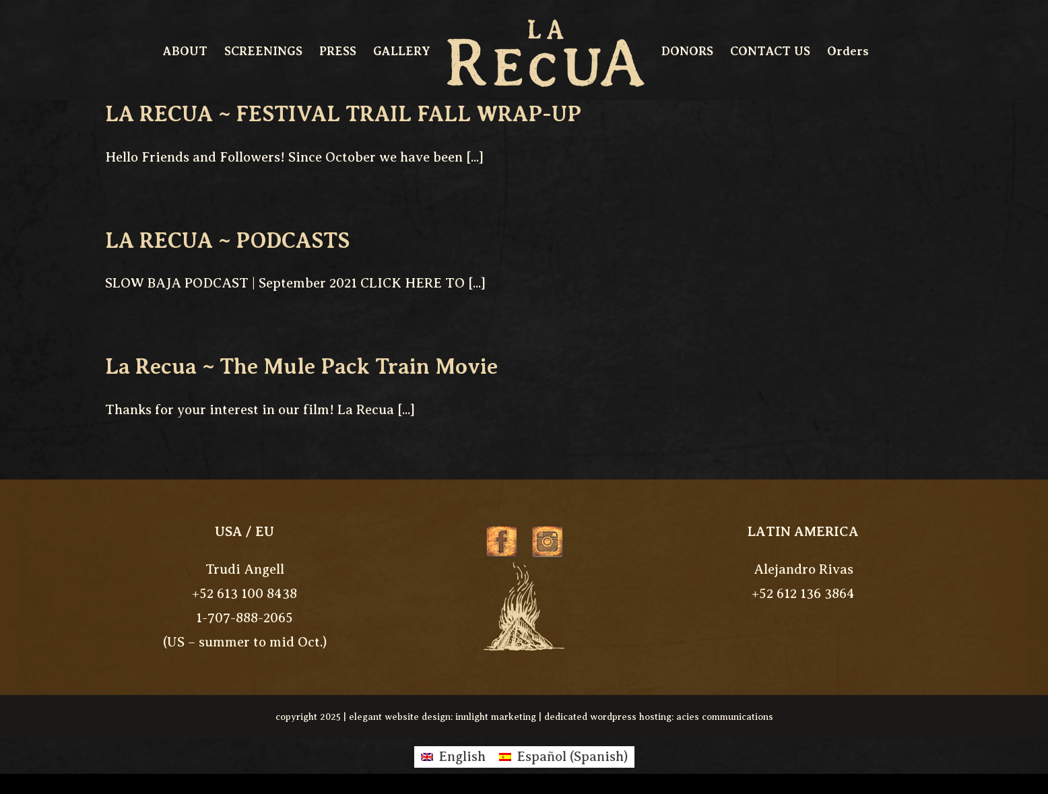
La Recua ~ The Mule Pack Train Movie (301, 366)
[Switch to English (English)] (453, 757)
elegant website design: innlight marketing (442, 717)
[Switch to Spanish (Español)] (563, 757)
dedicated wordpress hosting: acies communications (658, 717)
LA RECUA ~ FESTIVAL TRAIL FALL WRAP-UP (343, 114)
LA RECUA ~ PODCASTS (227, 240)
